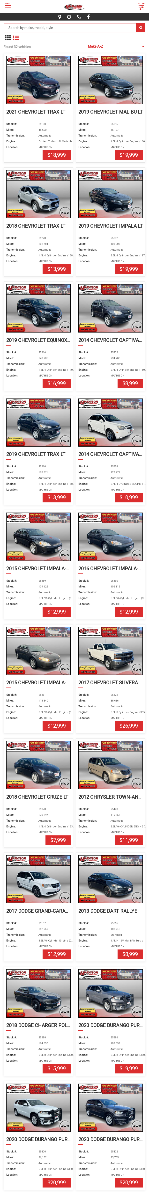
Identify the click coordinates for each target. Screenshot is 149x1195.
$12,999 (56, 612)
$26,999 (128, 726)
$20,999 (56, 1183)
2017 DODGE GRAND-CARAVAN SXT (38, 911)
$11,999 (128, 840)
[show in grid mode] (8, 38)
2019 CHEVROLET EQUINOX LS (38, 340)
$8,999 (130, 383)
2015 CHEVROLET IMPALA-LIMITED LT (38, 569)
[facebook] (89, 17)
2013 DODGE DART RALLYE (107, 911)
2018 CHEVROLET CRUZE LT (37, 797)
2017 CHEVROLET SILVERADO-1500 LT (110, 683)
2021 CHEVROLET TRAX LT (35, 112)
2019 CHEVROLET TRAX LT (35, 454)
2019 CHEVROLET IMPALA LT (110, 226)
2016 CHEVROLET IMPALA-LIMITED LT (110, 569)
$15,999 (56, 1068)
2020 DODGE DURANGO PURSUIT (110, 1025)
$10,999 (128, 497)
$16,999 (56, 383)
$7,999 (58, 840)
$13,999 (56, 269)
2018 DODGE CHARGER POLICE (38, 1025)
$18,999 (56, 155)
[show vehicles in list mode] (16, 38)
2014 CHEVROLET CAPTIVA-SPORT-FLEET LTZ (110, 340)
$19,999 (128, 155)
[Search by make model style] (70, 27)
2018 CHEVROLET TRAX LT (35, 226)
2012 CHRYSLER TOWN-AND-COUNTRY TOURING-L (110, 797)
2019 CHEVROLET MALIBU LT (110, 112)
